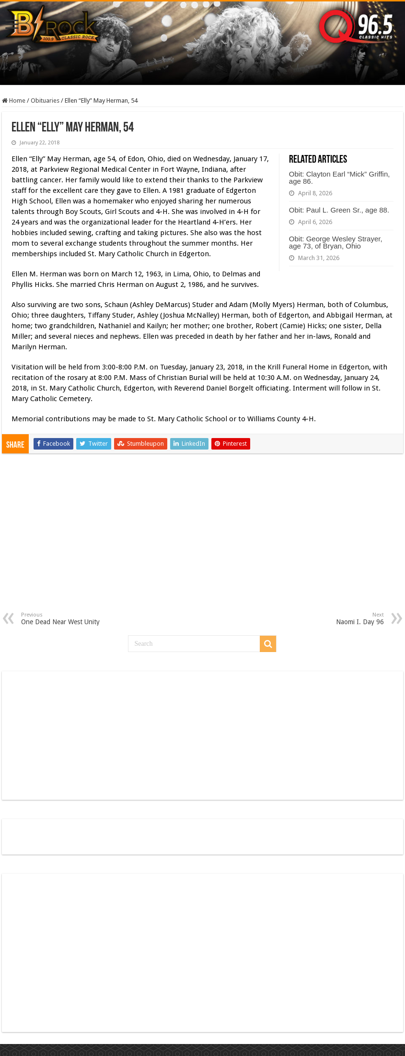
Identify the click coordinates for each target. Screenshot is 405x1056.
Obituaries (45, 100)
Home (13, 100)
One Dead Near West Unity (70, 619)
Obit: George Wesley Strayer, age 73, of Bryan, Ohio (335, 242)
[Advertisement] (202, 540)
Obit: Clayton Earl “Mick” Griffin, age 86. (339, 177)
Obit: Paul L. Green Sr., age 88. (339, 210)
